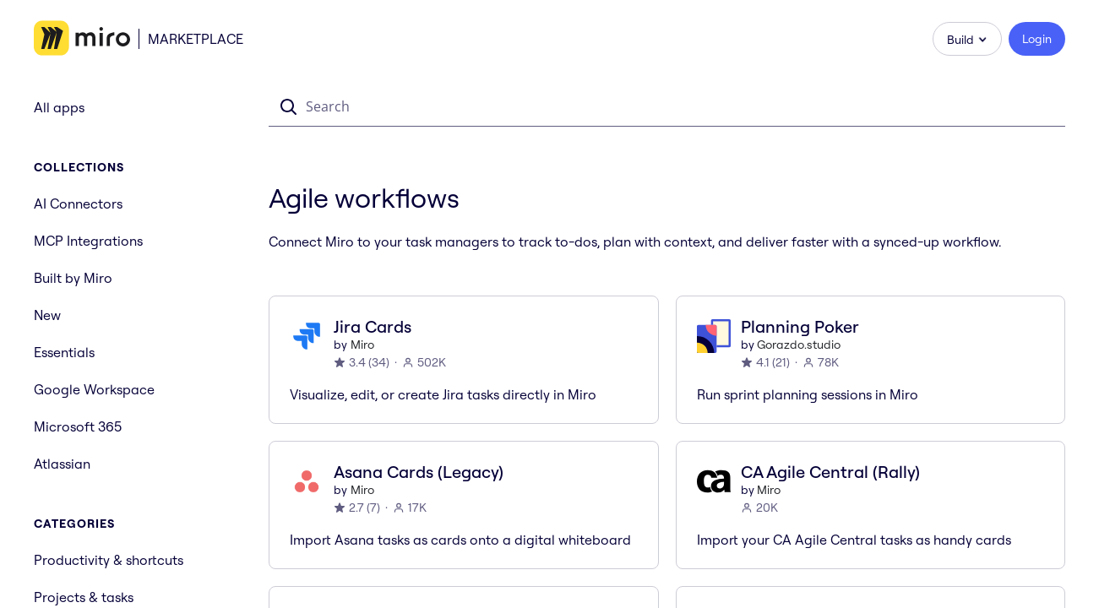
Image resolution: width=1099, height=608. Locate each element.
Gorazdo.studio (799, 344)
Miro (362, 344)
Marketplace (195, 38)
